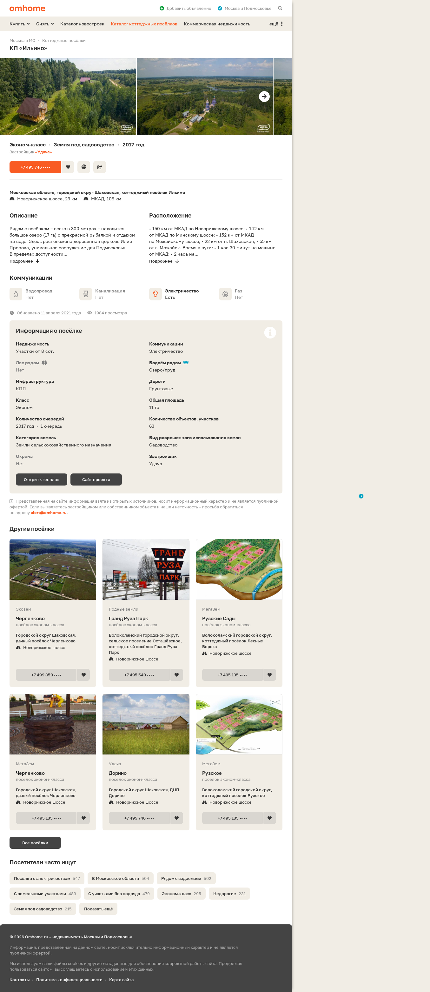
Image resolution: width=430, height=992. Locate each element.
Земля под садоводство (43, 908)
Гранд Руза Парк (146, 618)
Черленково (53, 618)
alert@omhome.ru (49, 512)
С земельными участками (45, 893)
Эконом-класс (181, 893)
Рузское (239, 773)
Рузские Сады (239, 618)
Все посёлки (35, 842)
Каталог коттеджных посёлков (144, 23)
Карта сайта (121, 979)
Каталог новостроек (82, 23)
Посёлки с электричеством (47, 878)
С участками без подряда (119, 893)
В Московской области (120, 878)
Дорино (146, 773)
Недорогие (229, 893)
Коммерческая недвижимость (217, 23)
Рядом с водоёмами (186, 878)
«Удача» (43, 151)
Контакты (20, 979)
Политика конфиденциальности (69, 979)
